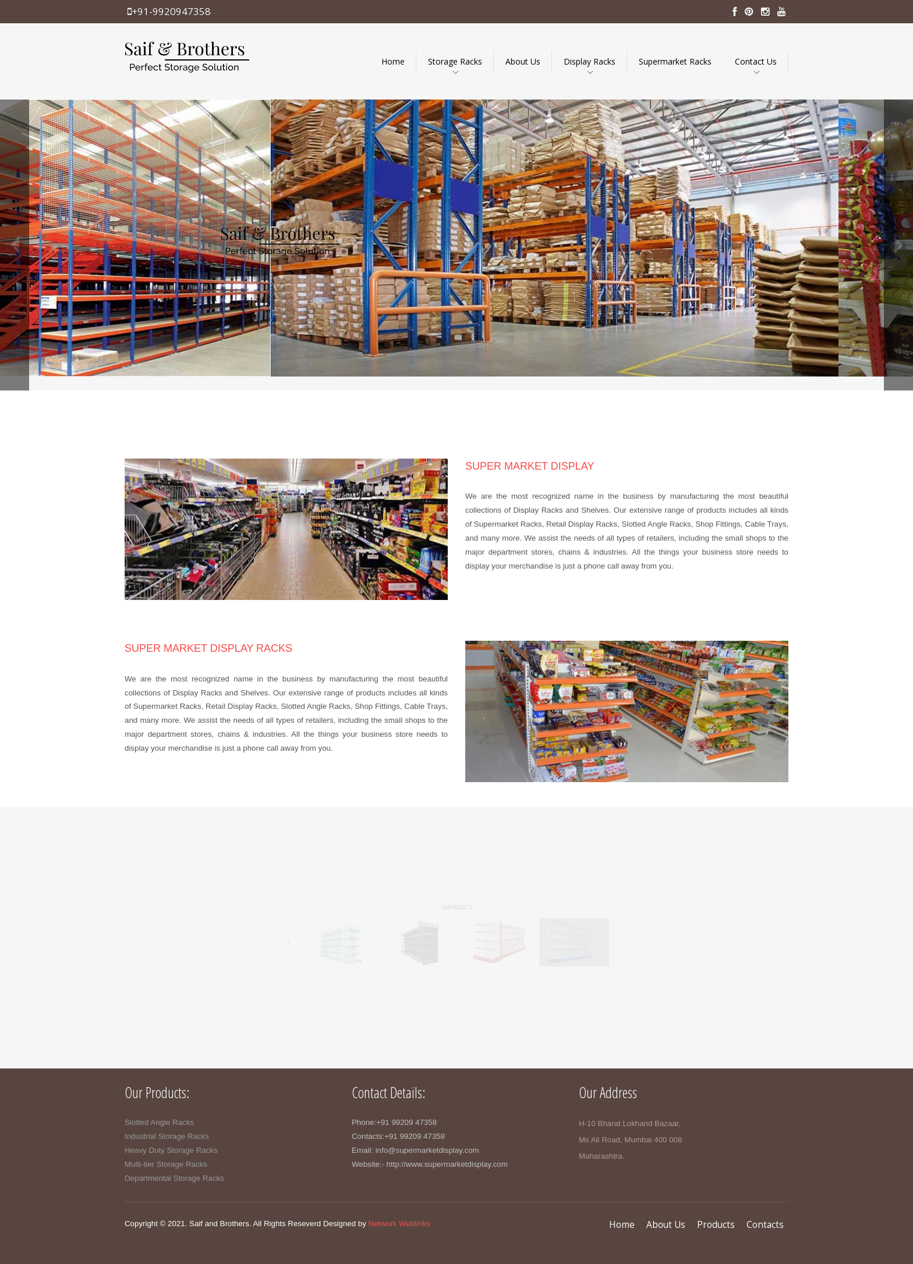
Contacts (765, 1225)
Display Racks (589, 61)
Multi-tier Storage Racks (166, 1164)
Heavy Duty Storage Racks (171, 1150)
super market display (529, 466)
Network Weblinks (399, 1223)
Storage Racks (455, 61)
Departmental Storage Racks (174, 1178)
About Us (522, 61)
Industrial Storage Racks (167, 1136)
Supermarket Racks (675, 61)
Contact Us (756, 61)
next (898, 245)
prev (14, 245)
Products (716, 1225)
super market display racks (208, 648)
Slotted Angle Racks (159, 1122)
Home (393, 61)
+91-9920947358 (169, 11)
